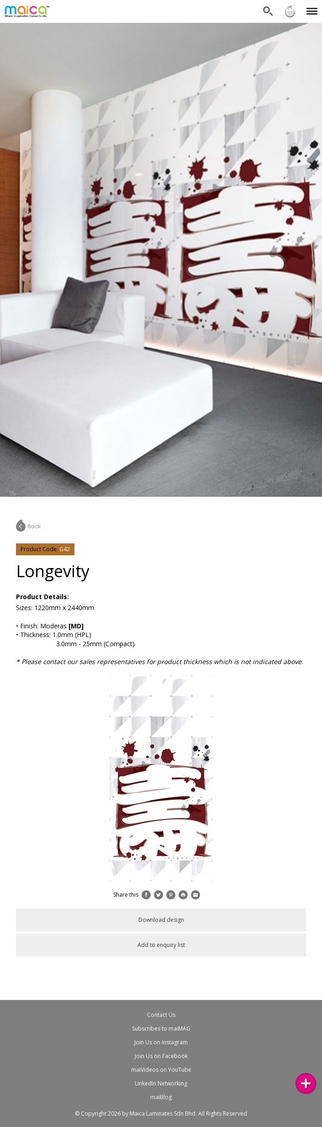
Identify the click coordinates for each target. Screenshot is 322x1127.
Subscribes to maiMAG (161, 1028)
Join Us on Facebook (161, 1056)
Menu (310, 6)
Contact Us (161, 1015)
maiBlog (161, 1097)
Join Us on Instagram (161, 1042)
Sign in (290, 11)
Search (268, 11)
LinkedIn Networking (161, 1083)
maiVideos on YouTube (161, 1070)
